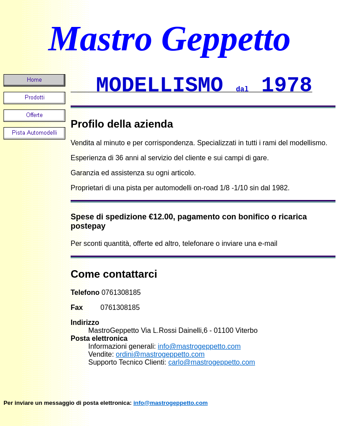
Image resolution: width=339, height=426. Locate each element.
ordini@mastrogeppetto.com (160, 354)
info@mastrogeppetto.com (199, 346)
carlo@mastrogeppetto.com (211, 362)
